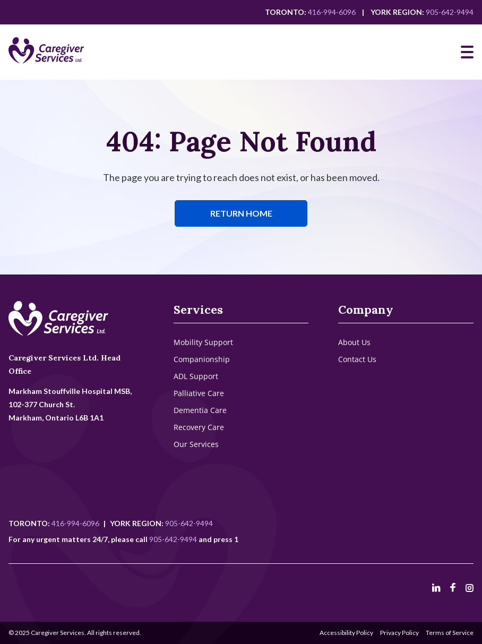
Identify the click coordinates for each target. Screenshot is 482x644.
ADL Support (196, 376)
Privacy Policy (399, 633)
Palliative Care (199, 393)
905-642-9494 (450, 11)
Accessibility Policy (346, 633)
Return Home (241, 213)
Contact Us (357, 359)
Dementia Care (200, 410)
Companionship (202, 359)
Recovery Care (199, 427)
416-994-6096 (332, 11)
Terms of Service (450, 633)
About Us (354, 342)
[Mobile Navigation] (467, 52)
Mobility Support (203, 342)
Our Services (196, 444)
